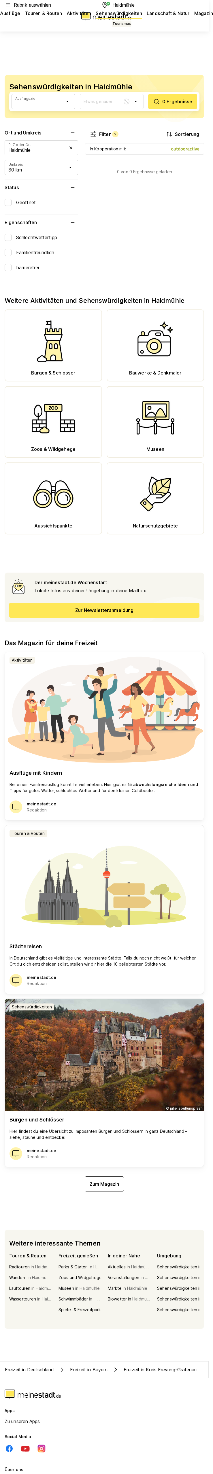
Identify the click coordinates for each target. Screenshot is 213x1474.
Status (41, 187)
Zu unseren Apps (22, 1421)
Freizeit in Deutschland (29, 1369)
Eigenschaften (41, 222)
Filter (104, 134)
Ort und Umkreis (41, 132)
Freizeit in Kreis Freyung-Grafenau (154, 1369)
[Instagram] (41, 1448)
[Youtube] (25, 1448)
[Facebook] (9, 1448)
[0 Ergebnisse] (172, 101)
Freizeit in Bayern (83, 1369)
